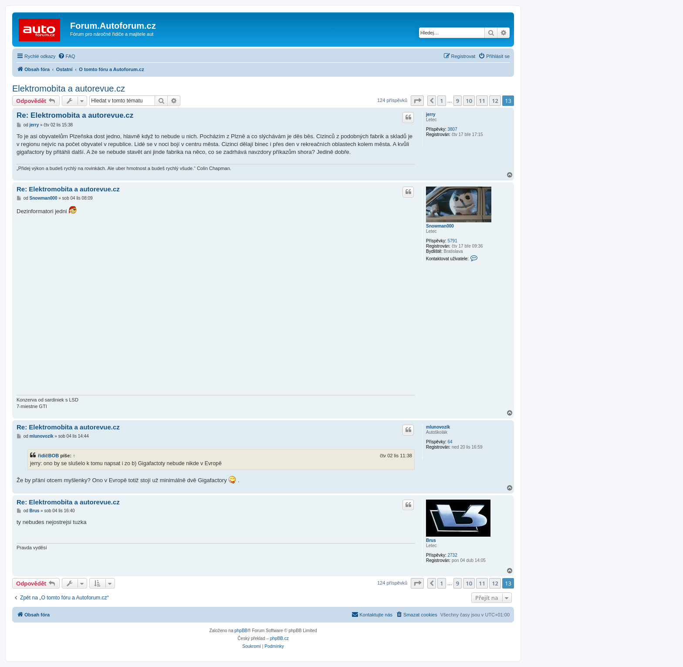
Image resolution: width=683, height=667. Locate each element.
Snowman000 (440, 226)
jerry (431, 114)
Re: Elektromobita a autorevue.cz (75, 115)
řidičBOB (48, 455)
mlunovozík (438, 427)
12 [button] (495, 101)
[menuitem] (66, 56)
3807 (452, 129)
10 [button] (469, 101)
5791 (452, 240)
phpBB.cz (279, 638)
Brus (431, 540)
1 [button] (441, 101)
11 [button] (482, 101)
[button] (417, 100)
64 (449, 441)
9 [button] (457, 101)
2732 (452, 555)
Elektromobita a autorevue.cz (68, 88)
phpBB (240, 630)
